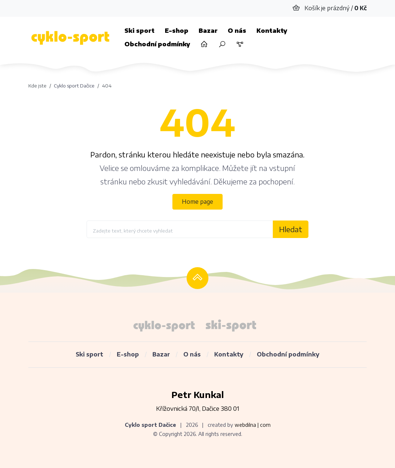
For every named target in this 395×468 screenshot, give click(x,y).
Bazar (208, 30)
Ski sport (139, 30)
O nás (237, 30)
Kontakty (271, 30)
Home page (197, 201)
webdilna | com (253, 425)
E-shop (176, 30)
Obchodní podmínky (157, 44)
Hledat (290, 229)
